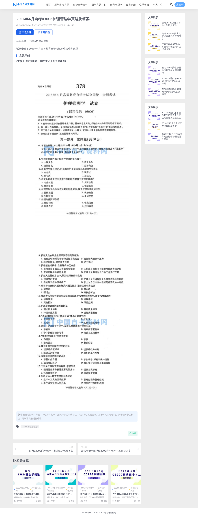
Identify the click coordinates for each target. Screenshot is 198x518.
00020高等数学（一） (87, 489)
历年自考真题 (59, 25)
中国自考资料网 (109, 512)
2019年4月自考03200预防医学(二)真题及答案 (125, 495)
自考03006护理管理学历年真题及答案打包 (171, 70)
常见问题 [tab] (44, 32)
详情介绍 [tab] (25, 32)
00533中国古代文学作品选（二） (56, 489)
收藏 (132, 433)
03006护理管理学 (43, 25)
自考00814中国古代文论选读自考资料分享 (171, 36)
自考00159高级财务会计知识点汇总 (171, 24)
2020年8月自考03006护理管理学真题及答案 (171, 81)
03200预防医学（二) (120, 489)
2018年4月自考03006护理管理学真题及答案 (171, 91)
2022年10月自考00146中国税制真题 (93, 495)
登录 (179, 5)
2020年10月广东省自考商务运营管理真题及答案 (172, 136)
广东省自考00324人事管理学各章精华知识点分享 (171, 47)
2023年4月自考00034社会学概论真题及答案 (26, 495)
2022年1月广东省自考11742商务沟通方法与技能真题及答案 (171, 115)
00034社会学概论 (22, 489)
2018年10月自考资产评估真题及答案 (172, 124)
